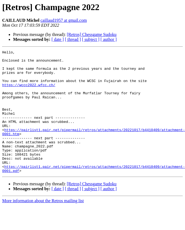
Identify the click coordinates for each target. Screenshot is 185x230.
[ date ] (57, 39)
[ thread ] (73, 39)
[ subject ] (90, 39)
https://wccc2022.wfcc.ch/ (28, 92)
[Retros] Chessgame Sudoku (91, 34)
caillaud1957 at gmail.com (63, 20)
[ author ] (109, 39)
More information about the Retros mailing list (43, 225)
